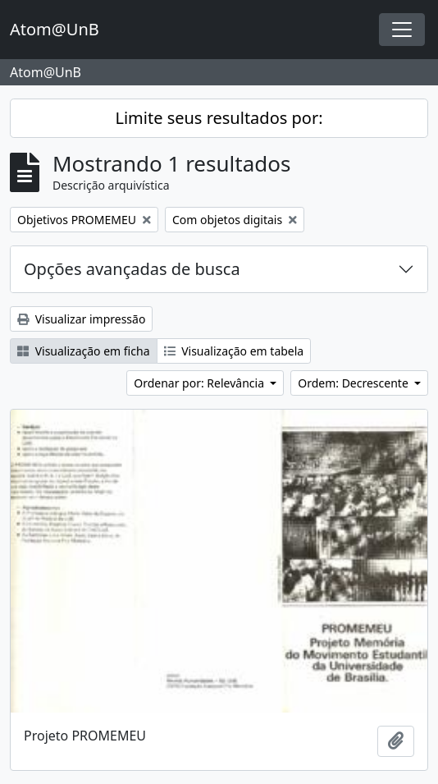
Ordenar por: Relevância (200, 383)
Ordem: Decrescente (354, 383)
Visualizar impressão (81, 319)
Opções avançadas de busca (132, 269)
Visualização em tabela (234, 351)
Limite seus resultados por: (218, 118)
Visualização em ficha (83, 351)
